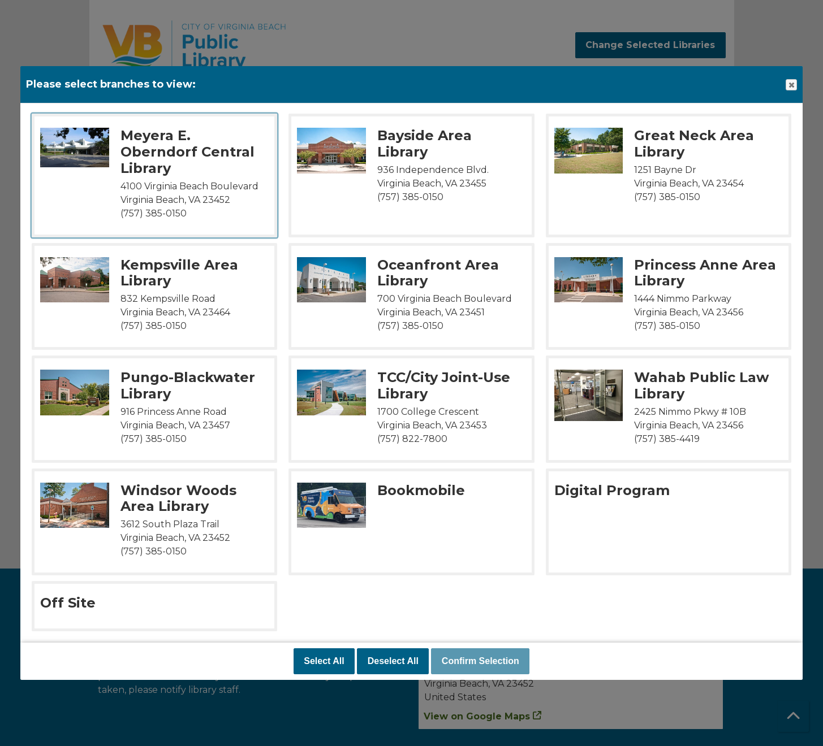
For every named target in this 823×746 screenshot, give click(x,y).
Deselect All (393, 661)
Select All (324, 661)
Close (791, 85)
